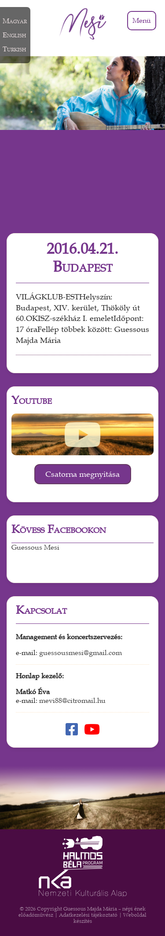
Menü (141, 20)
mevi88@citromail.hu (72, 700)
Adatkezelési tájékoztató (88, 915)
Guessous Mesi (35, 547)
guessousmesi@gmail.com (80, 652)
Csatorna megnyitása (82, 474)
